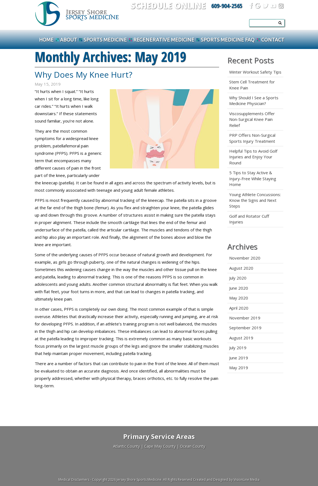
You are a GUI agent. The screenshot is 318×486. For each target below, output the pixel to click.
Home (46, 39)
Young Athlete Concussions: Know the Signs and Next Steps (255, 200)
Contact (272, 39)
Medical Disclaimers (73, 479)
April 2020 (238, 308)
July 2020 (237, 278)
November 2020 (244, 258)
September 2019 (245, 327)
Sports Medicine (105, 39)
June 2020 (238, 288)
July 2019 (237, 347)
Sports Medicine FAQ (228, 39)
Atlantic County (126, 446)
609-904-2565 (226, 5)
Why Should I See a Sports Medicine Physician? (253, 100)
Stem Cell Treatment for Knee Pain (252, 84)
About (68, 39)
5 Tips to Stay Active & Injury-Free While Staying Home (252, 178)
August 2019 (241, 338)
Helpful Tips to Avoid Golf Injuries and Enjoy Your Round (253, 156)
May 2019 (238, 367)
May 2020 (238, 298)
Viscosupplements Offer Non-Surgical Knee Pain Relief (252, 119)
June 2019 (238, 357)
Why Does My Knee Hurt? (83, 74)
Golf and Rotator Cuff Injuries (249, 219)
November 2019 (244, 318)
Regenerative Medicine (163, 39)
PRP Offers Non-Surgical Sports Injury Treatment (252, 138)
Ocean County (192, 446)
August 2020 (241, 268)
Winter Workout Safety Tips (255, 72)
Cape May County (160, 446)
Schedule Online (168, 5)
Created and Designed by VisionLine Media (226, 479)
